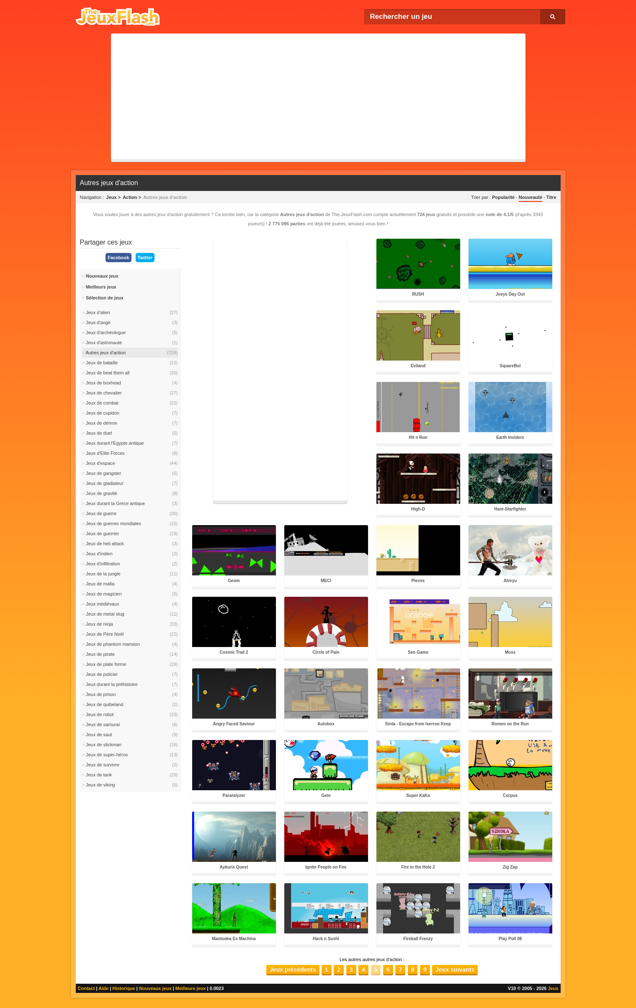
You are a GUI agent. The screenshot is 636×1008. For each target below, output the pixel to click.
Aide (103, 988)
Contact (86, 988)
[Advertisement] (318, 96)
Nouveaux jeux (155, 988)
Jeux (553, 988)
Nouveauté (530, 197)
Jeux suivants (454, 969)
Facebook (118, 257)
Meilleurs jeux (190, 988)
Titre (551, 197)
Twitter (145, 257)
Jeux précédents (293, 969)
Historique (123, 988)
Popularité (503, 197)
